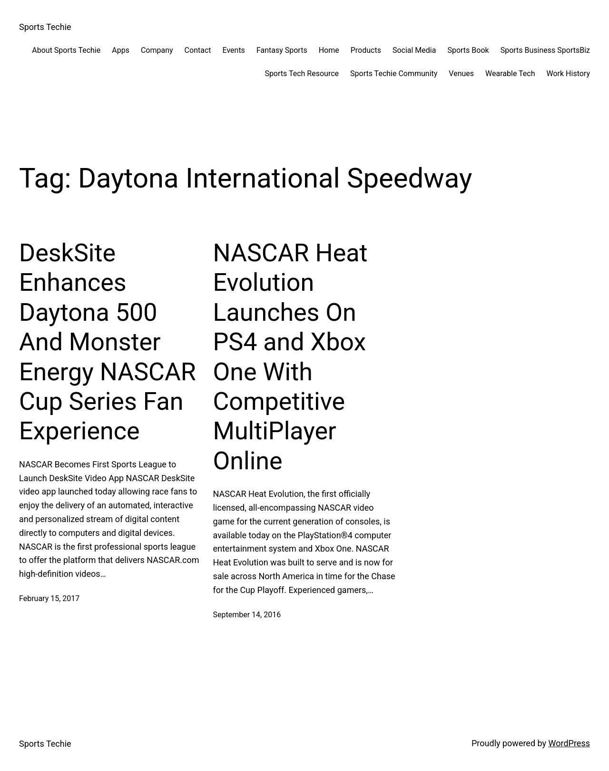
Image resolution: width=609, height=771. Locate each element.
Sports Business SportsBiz (545, 50)
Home (329, 50)
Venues (461, 73)
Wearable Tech (510, 73)
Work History (568, 73)
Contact (198, 50)
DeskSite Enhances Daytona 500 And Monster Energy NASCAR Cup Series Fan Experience (107, 341)
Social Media (414, 50)
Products (366, 50)
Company (157, 50)
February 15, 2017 (49, 598)
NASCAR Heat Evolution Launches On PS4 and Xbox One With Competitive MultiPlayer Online (290, 356)
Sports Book (468, 50)
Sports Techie (45, 27)
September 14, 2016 (247, 614)
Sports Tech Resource (302, 73)
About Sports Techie (66, 50)
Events (234, 50)
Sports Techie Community (393, 73)
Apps (120, 50)
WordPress (569, 743)
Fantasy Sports (281, 50)
